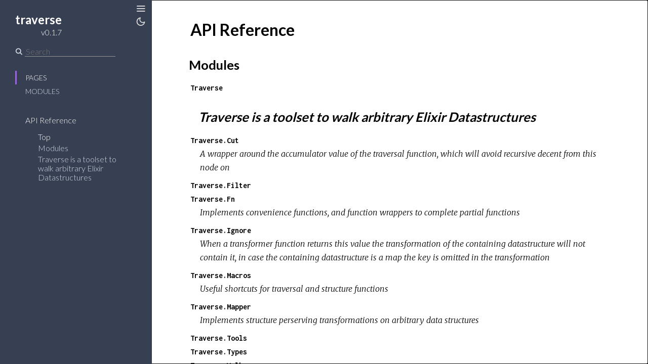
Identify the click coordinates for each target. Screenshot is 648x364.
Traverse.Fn (212, 199)
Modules (42, 91)
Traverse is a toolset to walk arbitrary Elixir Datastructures (77, 168)
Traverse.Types (218, 351)
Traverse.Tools (218, 338)
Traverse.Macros (220, 275)
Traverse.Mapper (220, 306)
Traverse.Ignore (220, 230)
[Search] (70, 52)
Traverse (206, 87)
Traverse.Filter (220, 185)
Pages (36, 77)
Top (44, 137)
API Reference (50, 120)
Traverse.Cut (214, 140)
